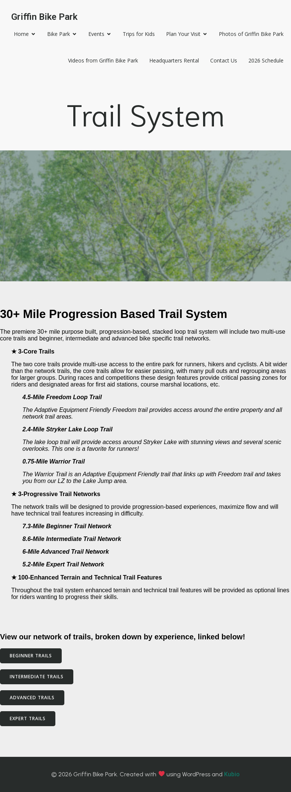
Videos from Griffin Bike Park (103, 60)
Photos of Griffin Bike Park (251, 33)
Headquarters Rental (174, 60)
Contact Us (223, 60)
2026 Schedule (266, 60)
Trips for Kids (139, 33)
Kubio (232, 774)
